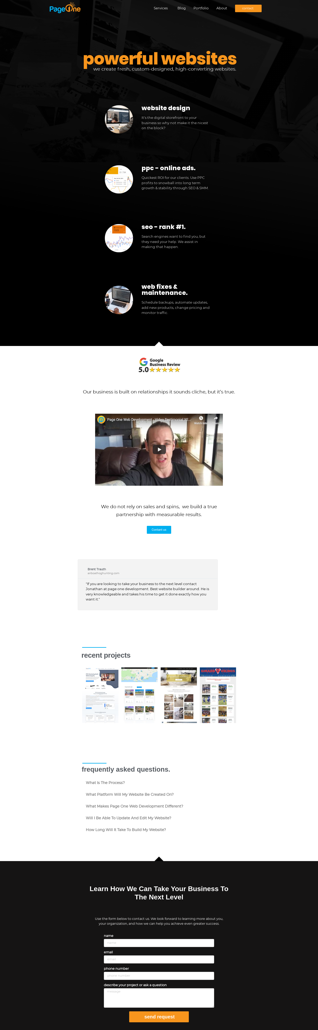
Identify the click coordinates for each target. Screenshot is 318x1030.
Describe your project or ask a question (135, 985)
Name (108, 936)
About (221, 8)
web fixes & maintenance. (165, 289)
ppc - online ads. (169, 168)
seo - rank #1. (164, 227)
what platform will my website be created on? (130, 795)
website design (166, 108)
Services (162, 8)
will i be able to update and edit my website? (128, 818)
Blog (181, 8)
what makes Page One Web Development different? (134, 806)
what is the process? (105, 783)
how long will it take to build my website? (126, 830)
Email (108, 952)
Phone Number (116, 968)
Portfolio (201, 8)
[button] (159, 783)
